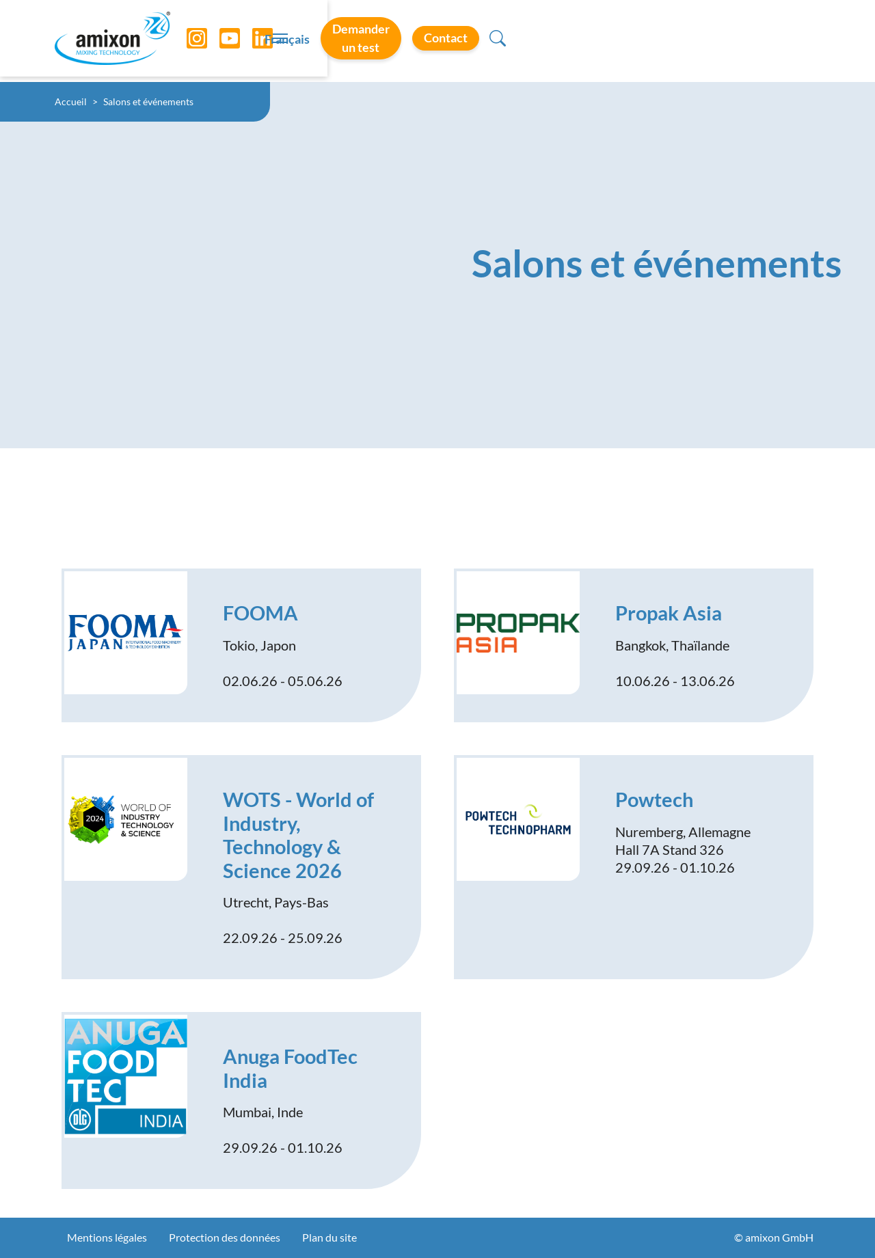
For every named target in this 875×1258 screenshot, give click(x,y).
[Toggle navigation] (437, 41)
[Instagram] (186, 41)
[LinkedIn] (252, 41)
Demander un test (635, 40)
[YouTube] (219, 41)
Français (533, 41)
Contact (747, 40)
